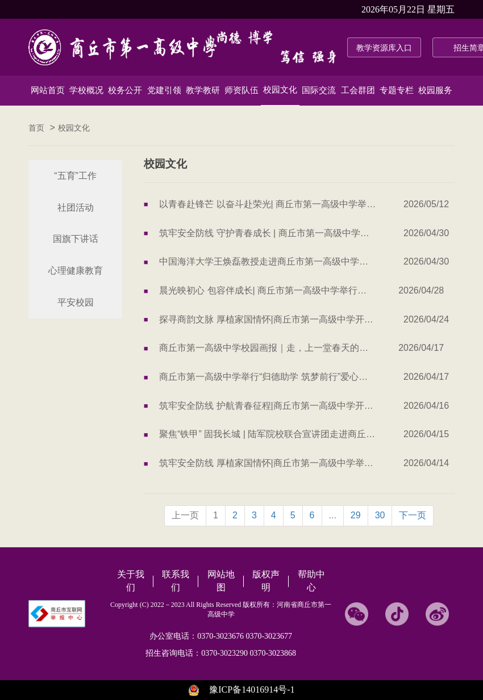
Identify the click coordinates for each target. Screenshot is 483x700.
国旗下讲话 (75, 239)
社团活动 (75, 207)
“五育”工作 (75, 176)
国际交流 (319, 90)
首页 (36, 128)
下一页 (412, 515)
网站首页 (48, 90)
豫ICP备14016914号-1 (251, 689)
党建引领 (164, 90)
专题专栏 (397, 90)
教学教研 (203, 90)
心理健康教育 (75, 270)
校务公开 (125, 90)
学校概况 (86, 90)
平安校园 (75, 302)
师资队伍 (241, 90)
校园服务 (435, 90)
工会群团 (358, 90)
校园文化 (280, 89)
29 (356, 515)
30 (380, 515)
